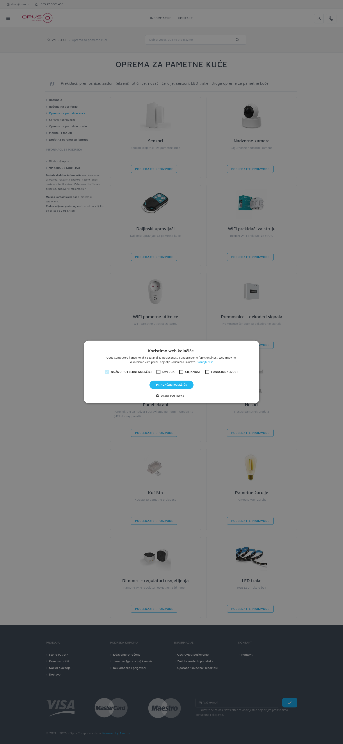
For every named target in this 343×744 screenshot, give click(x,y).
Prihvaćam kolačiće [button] (171, 385)
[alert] (171, 372)
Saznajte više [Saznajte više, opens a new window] (205, 362)
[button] (171, 395)
